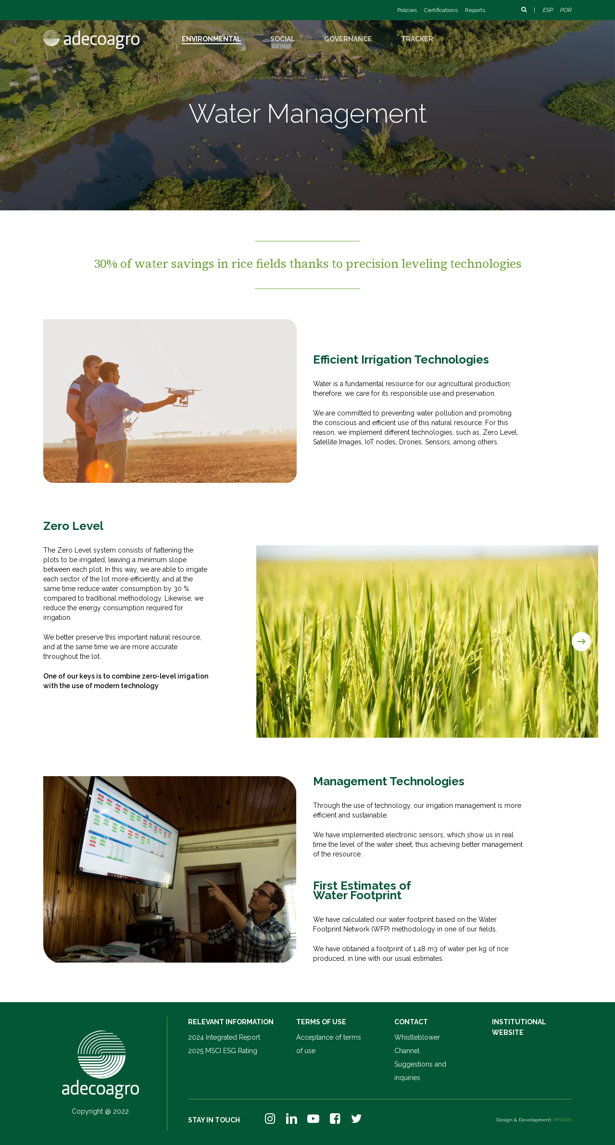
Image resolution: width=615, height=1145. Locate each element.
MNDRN (562, 1119)
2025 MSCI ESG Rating (222, 1051)
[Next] (581, 641)
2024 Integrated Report (224, 1037)
